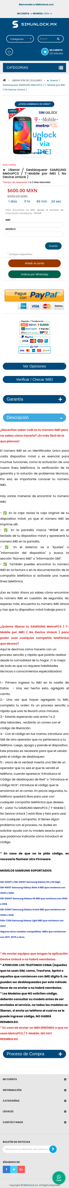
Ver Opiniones (34, 366)
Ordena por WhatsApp (34, 274)
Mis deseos (9, 51)
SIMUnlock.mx (30, 1185)
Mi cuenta (10, 1079)
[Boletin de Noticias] (53, 1149)
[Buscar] (58, 38)
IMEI (8, 220)
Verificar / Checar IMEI (34, 379)
